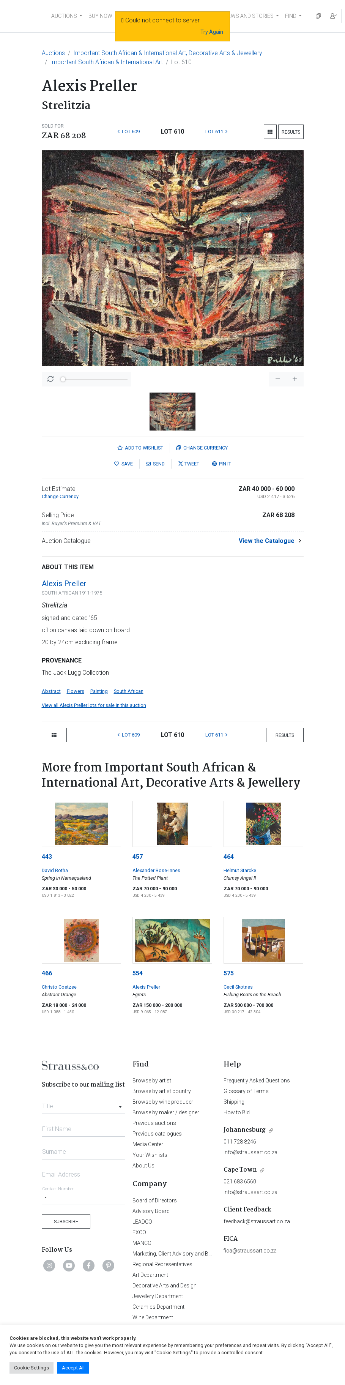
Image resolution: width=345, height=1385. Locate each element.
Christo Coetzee (59, 987)
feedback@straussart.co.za (257, 1221)
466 (47, 973)
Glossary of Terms (246, 1091)
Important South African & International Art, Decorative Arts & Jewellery (167, 53)
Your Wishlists (149, 1155)
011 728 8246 (240, 1142)
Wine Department (152, 1317)
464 (229, 856)
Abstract (51, 691)
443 (47, 856)
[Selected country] (45, 1198)
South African (128, 691)
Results (291, 132)
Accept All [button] (73, 1368)
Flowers (75, 691)
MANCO (141, 1243)
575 (229, 973)
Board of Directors (154, 1200)
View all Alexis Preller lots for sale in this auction (94, 705)
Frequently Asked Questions (257, 1080)
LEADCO (142, 1222)
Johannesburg (245, 1130)
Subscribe (66, 1221)
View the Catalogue (267, 540)
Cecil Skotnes (238, 987)
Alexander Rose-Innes (156, 870)
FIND (290, 16)
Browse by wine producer (162, 1102)
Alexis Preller (64, 583)
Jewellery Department (157, 1296)
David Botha (55, 870)
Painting (99, 691)
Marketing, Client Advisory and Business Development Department (210, 1254)
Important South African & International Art (106, 62)
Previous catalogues (157, 1134)
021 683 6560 (240, 1181)
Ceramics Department (158, 1307)
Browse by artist (151, 1080)
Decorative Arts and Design (164, 1285)
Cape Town (240, 1170)
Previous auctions (154, 1123)
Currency (202, 448)
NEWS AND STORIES (249, 16)
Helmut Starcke (240, 870)
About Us (143, 1166)
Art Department (150, 1275)
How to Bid (237, 1112)
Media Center (147, 1144)
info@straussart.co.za (250, 1152)
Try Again (211, 32)
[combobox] (84, 1104)
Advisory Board (151, 1211)
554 (137, 973)
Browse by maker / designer (165, 1112)
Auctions (53, 53)
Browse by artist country (161, 1091)
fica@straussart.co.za (250, 1251)
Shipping (234, 1102)
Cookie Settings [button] (31, 1368)
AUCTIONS (64, 16)
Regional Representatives (162, 1264)
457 (137, 856)
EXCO (139, 1232)
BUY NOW (100, 16)
